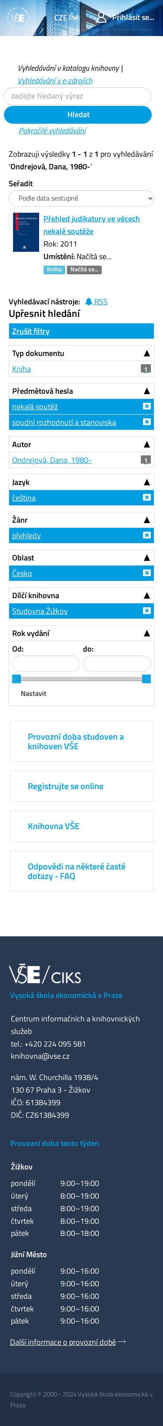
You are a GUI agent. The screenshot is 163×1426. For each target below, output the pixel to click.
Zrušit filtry (31, 331)
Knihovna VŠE (54, 826)
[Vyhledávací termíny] (77, 96)
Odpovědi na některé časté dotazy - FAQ (77, 871)
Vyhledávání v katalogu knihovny (68, 68)
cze (61, 17)
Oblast (23, 557)
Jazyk (21, 482)
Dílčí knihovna (35, 595)
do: (88, 648)
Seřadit (21, 183)
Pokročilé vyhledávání (52, 130)
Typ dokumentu (38, 353)
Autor (21, 444)
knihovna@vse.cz (40, 1056)
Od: (17, 648)
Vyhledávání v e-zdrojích (54, 80)
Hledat (78, 114)
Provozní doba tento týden (54, 1143)
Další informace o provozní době (63, 1342)
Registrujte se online (65, 786)
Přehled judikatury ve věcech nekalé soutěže (91, 225)
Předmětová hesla (42, 391)
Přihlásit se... (125, 17)
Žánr (20, 520)
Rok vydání (30, 633)
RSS (96, 301)
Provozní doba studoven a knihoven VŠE (76, 741)
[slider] (16, 679)
